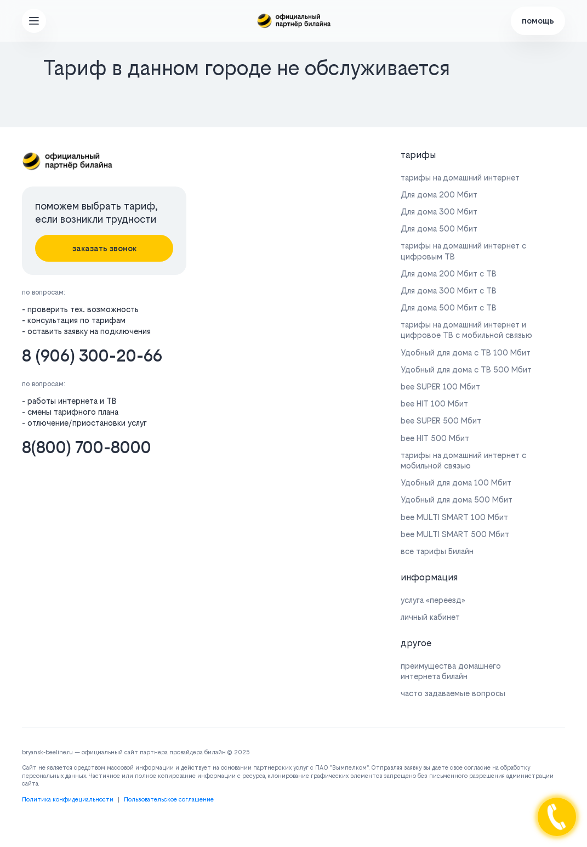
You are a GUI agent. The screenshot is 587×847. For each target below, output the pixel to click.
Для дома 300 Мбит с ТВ (449, 290)
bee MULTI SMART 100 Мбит (454, 517)
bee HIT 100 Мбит (434, 403)
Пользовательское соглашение (169, 799)
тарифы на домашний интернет (460, 177)
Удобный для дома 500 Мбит (456, 499)
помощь (538, 20)
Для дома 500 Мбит (439, 228)
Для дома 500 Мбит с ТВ (449, 307)
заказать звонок (104, 248)
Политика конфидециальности (67, 799)
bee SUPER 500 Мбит (441, 420)
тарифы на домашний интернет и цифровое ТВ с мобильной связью (466, 330)
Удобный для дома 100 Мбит (456, 482)
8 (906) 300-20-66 (92, 355)
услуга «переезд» (433, 600)
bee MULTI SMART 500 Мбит (455, 534)
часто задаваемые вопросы (453, 693)
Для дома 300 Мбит (439, 211)
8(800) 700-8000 (86, 447)
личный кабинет (430, 617)
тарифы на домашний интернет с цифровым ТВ (463, 251)
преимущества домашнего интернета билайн (451, 671)
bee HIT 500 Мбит (435, 438)
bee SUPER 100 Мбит (440, 386)
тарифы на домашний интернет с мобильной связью (463, 460)
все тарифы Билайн (437, 551)
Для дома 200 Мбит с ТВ (449, 273)
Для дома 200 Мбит (439, 194)
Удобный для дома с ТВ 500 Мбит (466, 369)
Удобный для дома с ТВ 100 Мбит (466, 352)
